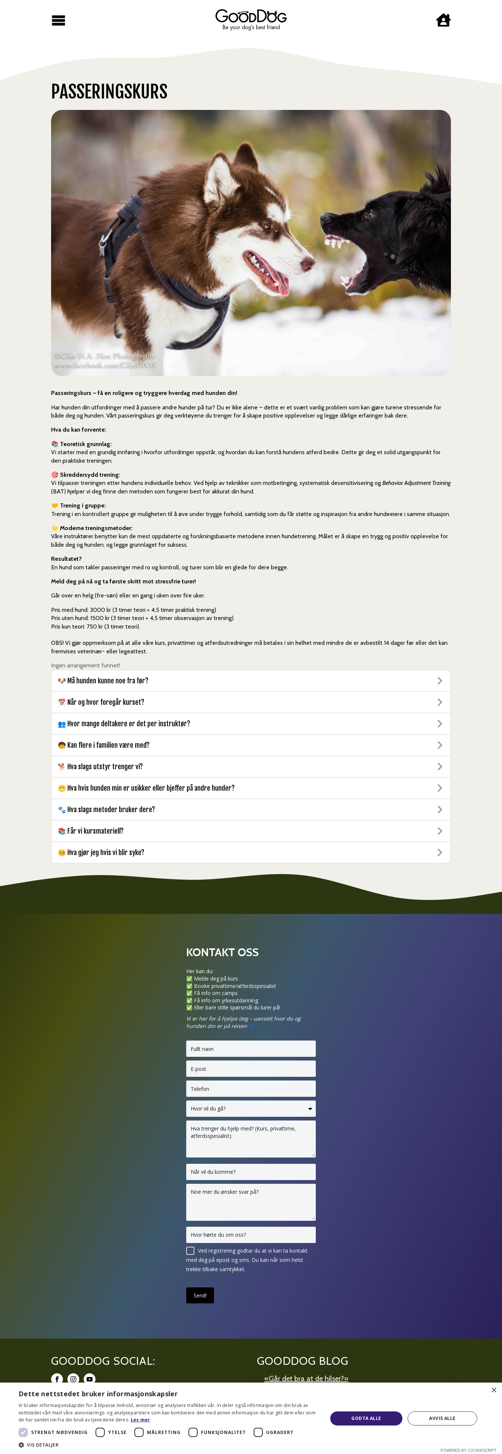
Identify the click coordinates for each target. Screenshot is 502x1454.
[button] (168, 1444)
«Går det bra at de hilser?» (306, 1378)
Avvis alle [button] (442, 1418)
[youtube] (90, 1379)
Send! (200, 1295)
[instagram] (73, 1379)
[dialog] (251, 1418)
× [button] (493, 1390)
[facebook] (57, 1379)
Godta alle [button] (366, 1418)
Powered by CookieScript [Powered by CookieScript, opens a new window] (468, 1450)
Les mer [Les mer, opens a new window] (140, 1420)
